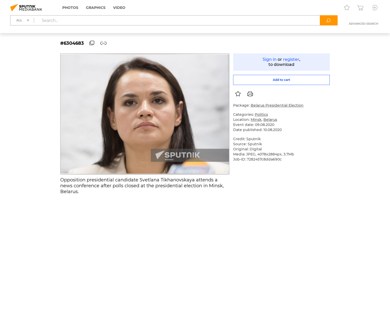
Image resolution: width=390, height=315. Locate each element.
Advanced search (363, 23)
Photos (70, 7)
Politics (261, 114)
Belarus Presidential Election (277, 105)
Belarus (270, 119)
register (291, 59)
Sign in (270, 59)
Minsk (256, 119)
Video (119, 7)
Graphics (96, 7)
